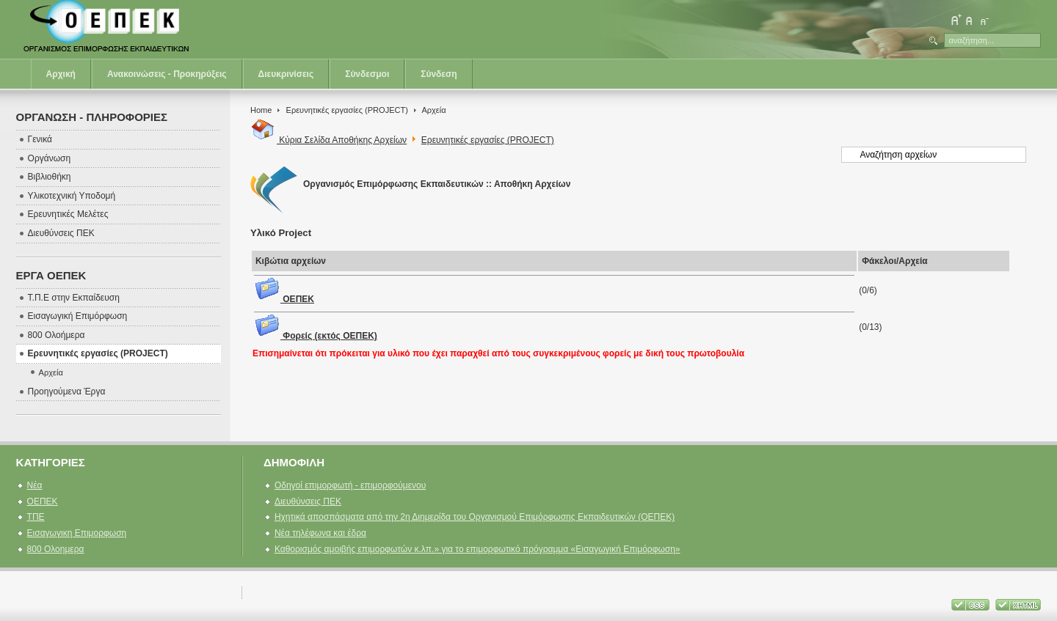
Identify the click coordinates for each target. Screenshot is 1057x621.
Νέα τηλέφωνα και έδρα (320, 533)
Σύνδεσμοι (367, 74)
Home (261, 110)
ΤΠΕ (36, 517)
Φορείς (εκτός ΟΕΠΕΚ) (315, 336)
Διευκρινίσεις (286, 74)
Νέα (35, 485)
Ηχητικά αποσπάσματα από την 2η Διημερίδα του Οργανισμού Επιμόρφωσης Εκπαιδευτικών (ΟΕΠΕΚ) (475, 517)
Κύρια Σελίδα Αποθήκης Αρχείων (328, 140)
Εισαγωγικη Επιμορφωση (77, 533)
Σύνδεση (439, 74)
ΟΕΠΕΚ (284, 299)
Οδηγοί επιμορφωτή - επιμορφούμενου (350, 485)
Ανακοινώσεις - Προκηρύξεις (167, 74)
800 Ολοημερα (55, 549)
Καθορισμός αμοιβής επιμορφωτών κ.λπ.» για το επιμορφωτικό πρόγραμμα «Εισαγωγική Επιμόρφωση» (477, 549)
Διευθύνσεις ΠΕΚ (308, 501)
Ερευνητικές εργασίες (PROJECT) (347, 110)
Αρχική (61, 74)
